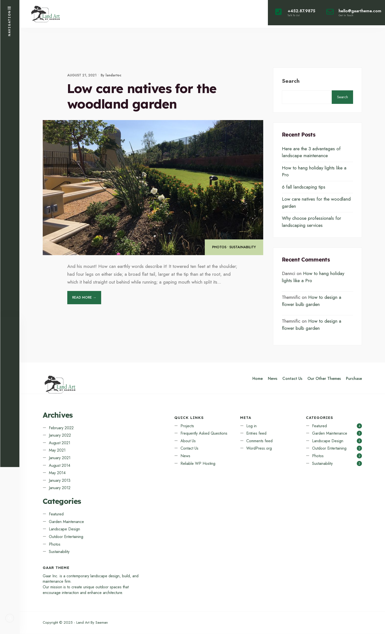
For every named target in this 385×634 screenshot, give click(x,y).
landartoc (113, 75)
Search (291, 81)
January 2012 (59, 488)
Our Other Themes (324, 379)
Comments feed (259, 441)
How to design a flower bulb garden (311, 301)
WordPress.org (259, 448)
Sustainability (242, 247)
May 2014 (57, 473)
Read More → (84, 297)
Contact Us (292, 379)
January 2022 (60, 435)
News (272, 379)
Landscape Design (64, 529)
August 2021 (59, 443)
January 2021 (59, 458)
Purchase (354, 379)
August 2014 (59, 465)
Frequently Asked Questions (203, 433)
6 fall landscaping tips (303, 187)
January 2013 (59, 480)
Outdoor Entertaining (66, 537)
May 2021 (57, 450)
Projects (187, 426)
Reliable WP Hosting (197, 463)
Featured (56, 514)
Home (257, 379)
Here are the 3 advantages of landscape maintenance (311, 152)
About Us (188, 441)
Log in (251, 426)
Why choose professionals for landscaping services (311, 222)
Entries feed (256, 433)
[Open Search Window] (9, 618)
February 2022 (61, 428)
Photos (219, 247)
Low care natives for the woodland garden (142, 96)
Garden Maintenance (66, 521)
